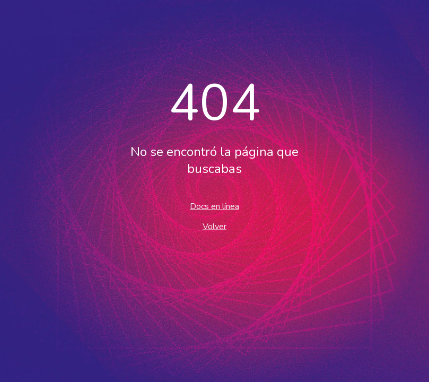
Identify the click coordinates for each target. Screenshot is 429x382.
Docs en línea (214, 206)
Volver (214, 226)
